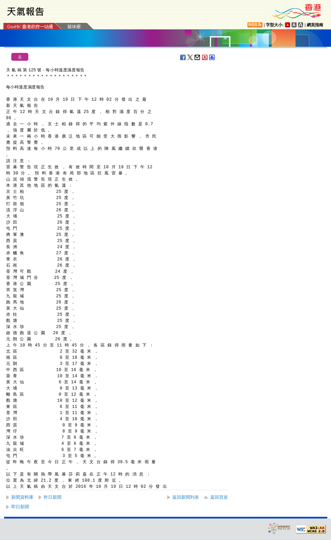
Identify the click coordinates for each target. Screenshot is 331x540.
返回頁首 (219, 497)
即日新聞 (20, 506)
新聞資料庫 (22, 497)
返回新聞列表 (185, 497)
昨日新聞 (52, 497)
